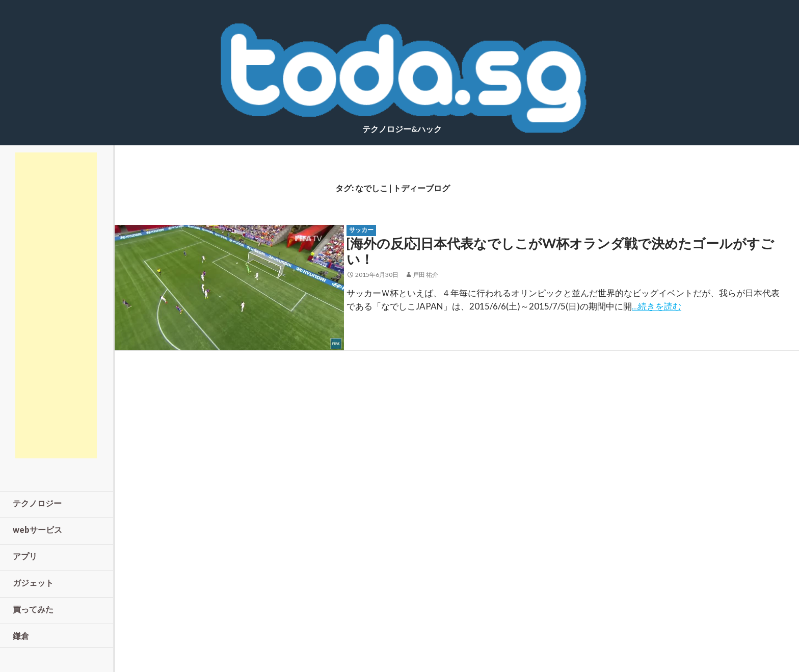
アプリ (25, 556)
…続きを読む (656, 306)
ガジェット (33, 582)
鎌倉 (21, 635)
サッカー (361, 230)
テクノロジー (37, 503)
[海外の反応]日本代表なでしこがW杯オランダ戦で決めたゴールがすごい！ (560, 251)
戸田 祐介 (425, 274)
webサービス (37, 529)
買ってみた (33, 609)
